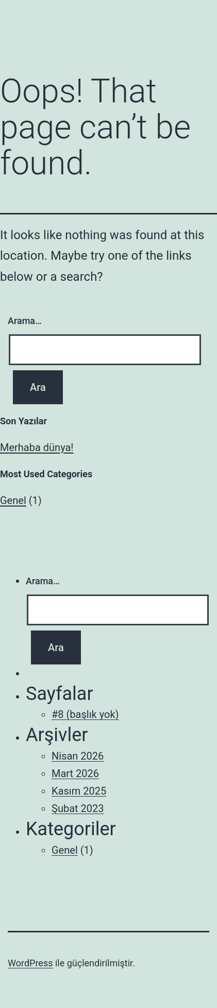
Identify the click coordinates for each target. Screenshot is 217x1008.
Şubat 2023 (78, 808)
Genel (13, 500)
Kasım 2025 (79, 791)
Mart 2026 (75, 773)
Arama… (25, 320)
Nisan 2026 (78, 756)
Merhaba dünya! (37, 447)
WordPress (30, 963)
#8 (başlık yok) (85, 714)
